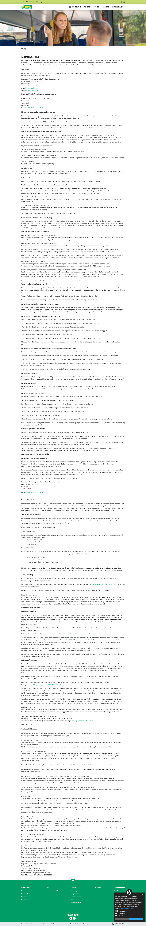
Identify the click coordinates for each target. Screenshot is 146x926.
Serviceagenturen (76, 897)
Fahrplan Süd (25, 897)
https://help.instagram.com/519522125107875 (45, 685)
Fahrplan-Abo (25, 894)
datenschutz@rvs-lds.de (35, 107)
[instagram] (124, 2)
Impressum (65, 924)
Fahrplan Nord (25, 900)
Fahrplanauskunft (26, 891)
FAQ (72, 900)
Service (96, 7)
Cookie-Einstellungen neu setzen (103, 584)
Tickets (87, 7)
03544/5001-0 (28, 2)
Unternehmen (117, 7)
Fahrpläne (76, 7)
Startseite (70, 7)
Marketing (119, 916)
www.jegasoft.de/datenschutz (82, 721)
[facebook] (121, 2)
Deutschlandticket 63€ (51, 891)
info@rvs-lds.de (43, 2)
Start (23, 49)
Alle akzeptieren (136, 919)
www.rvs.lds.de (33, 90)
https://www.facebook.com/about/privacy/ (80, 634)
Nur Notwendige (122, 919)
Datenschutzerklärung (126, 908)
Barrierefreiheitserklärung (79, 924)
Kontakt (116, 891)
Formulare (46, 924)
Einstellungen (121, 911)
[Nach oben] (73, 881)
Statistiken (120, 913)
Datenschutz (30, 49)
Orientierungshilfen (76, 902)
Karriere (105, 7)
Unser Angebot (75, 891)
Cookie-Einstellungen (28, 924)
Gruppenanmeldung (76, 894)
